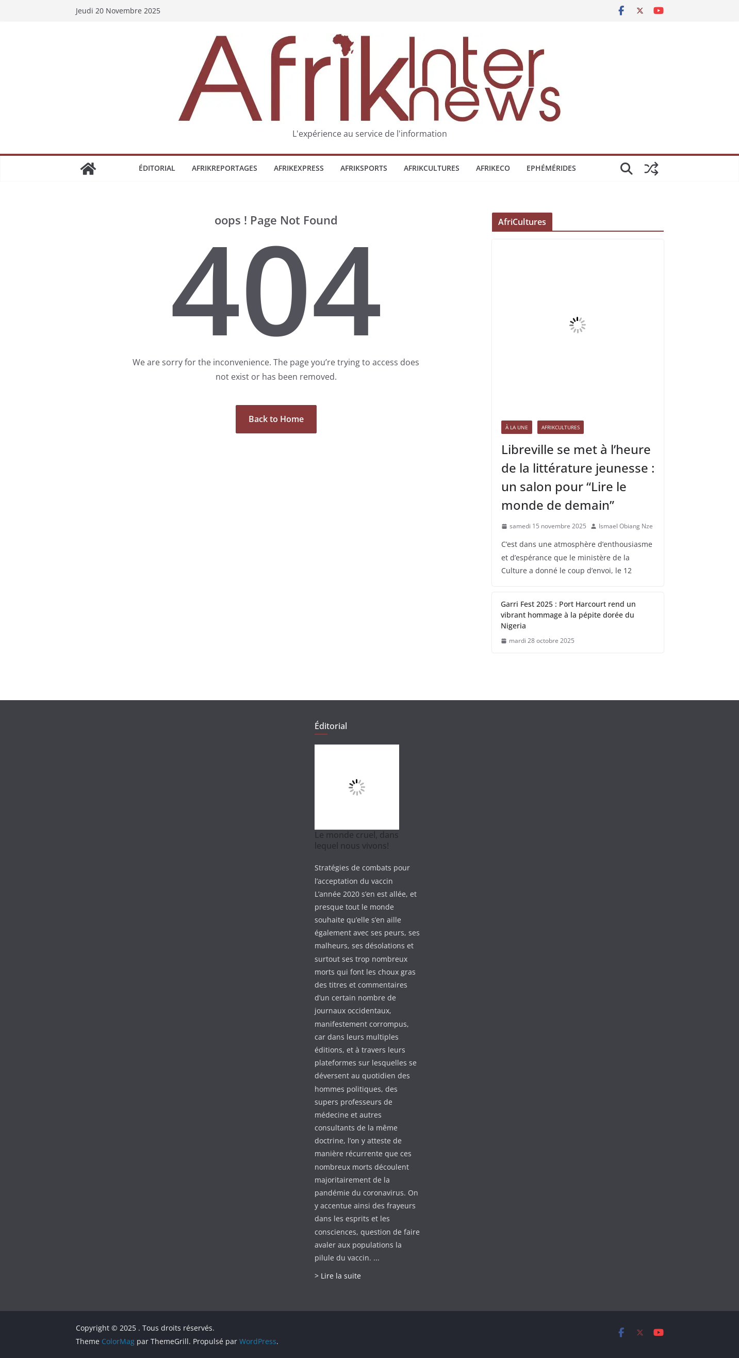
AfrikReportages (224, 168)
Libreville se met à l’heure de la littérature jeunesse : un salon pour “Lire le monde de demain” (577, 477)
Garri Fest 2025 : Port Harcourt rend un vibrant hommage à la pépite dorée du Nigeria (568, 614)
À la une (516, 427)
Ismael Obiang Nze (626, 526)
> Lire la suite (338, 1276)
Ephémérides (551, 168)
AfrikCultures (431, 168)
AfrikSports (363, 168)
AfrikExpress (299, 168)
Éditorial (157, 168)
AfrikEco (493, 168)
